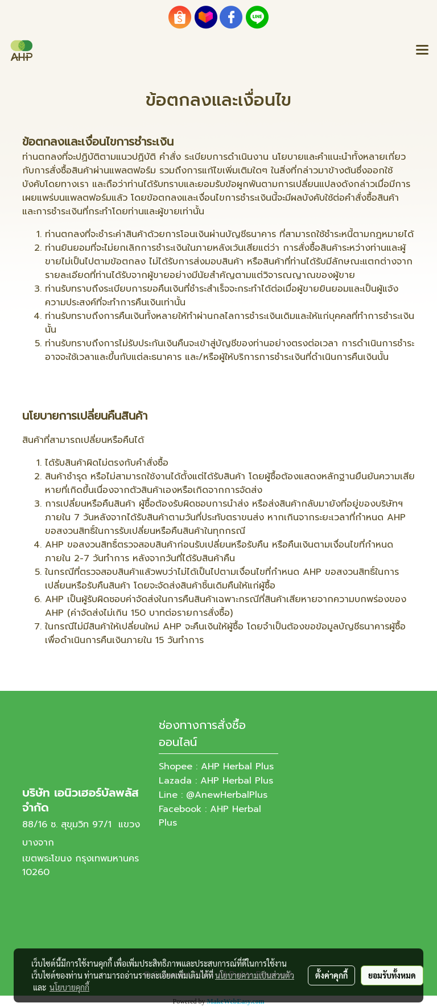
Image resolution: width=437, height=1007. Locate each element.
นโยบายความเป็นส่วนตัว (254, 975)
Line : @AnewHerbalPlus (213, 795)
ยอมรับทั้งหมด (392, 975)
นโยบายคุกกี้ (69, 987)
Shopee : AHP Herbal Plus (216, 766)
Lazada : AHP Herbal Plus (216, 781)
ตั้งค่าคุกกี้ (331, 975)
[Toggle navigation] (422, 50)
